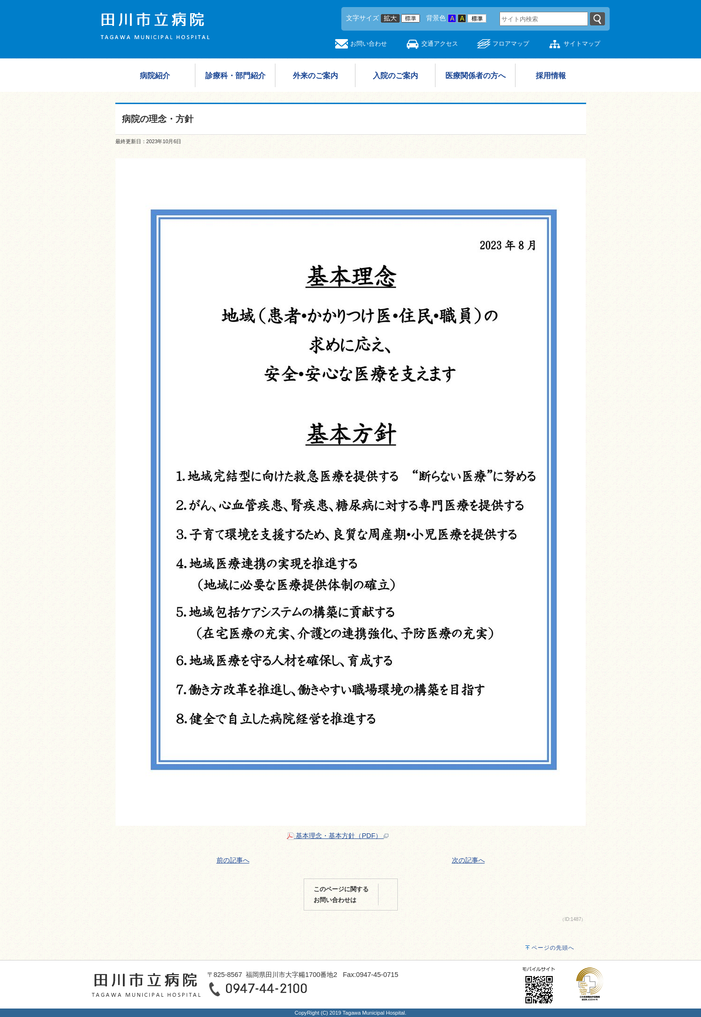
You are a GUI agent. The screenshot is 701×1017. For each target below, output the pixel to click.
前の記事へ (233, 860)
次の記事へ (468, 860)
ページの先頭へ (553, 948)
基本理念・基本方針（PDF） (338, 835)
